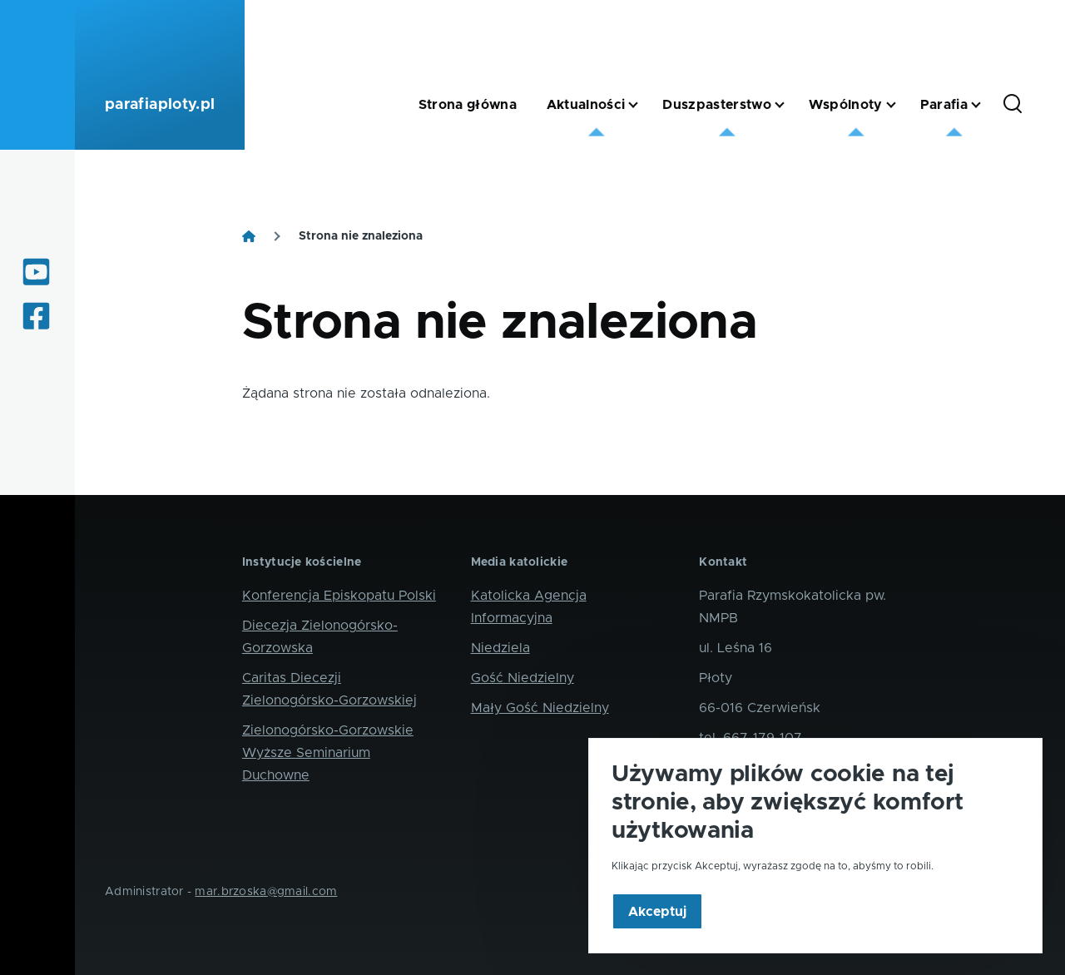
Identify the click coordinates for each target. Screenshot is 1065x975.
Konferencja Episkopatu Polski (339, 595)
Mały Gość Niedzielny (540, 708)
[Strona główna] (248, 236)
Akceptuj (657, 937)
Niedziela (500, 648)
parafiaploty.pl (160, 104)
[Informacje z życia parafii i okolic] (37, 316)
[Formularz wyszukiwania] (1012, 105)
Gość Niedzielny (522, 678)
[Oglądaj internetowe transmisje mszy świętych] (37, 272)
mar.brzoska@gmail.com (266, 892)
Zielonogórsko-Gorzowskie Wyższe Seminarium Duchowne (328, 753)
